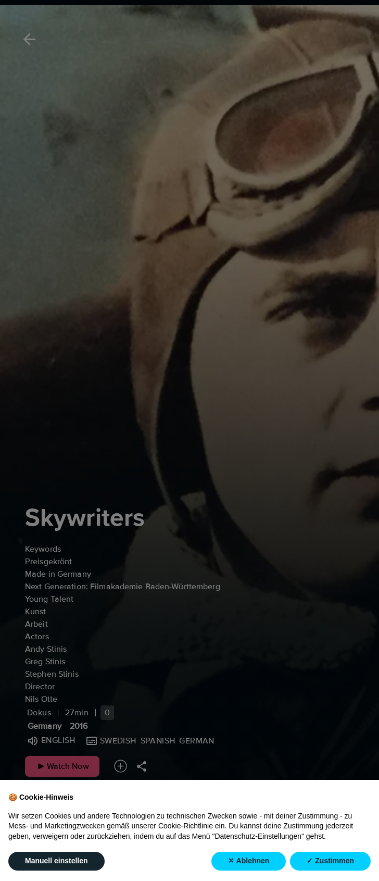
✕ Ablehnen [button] (248, 861)
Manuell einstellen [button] (56, 861)
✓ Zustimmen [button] (330, 861)
